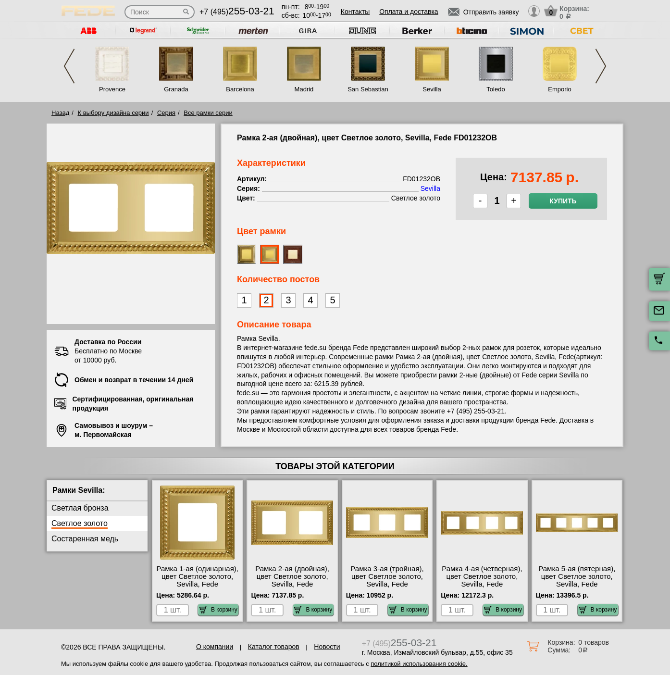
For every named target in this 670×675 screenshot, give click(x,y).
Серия (166, 112)
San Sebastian (367, 89)
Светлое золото (79, 523)
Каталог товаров (273, 646)
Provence (112, 89)
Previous (69, 66)
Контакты (355, 11)
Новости (327, 646)
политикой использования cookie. (419, 663)
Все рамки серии (208, 112)
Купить (562, 201)
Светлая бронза (80, 508)
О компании (214, 646)
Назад (60, 112)
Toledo (495, 89)
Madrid (304, 89)
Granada (176, 89)
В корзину (218, 609)
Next (601, 66)
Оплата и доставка (408, 11)
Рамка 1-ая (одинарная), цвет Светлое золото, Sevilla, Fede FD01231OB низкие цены (197, 584)
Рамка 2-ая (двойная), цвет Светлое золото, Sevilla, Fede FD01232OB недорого (292, 580)
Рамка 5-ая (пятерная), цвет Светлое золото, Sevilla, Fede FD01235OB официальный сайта (576, 584)
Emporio (559, 89)
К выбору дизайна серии (113, 112)
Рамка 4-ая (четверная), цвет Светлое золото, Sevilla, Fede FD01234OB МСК (482, 580)
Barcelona (240, 89)
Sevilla (431, 89)
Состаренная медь (84, 539)
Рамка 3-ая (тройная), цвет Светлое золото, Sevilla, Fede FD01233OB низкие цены (386, 584)
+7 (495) (236, 12)
